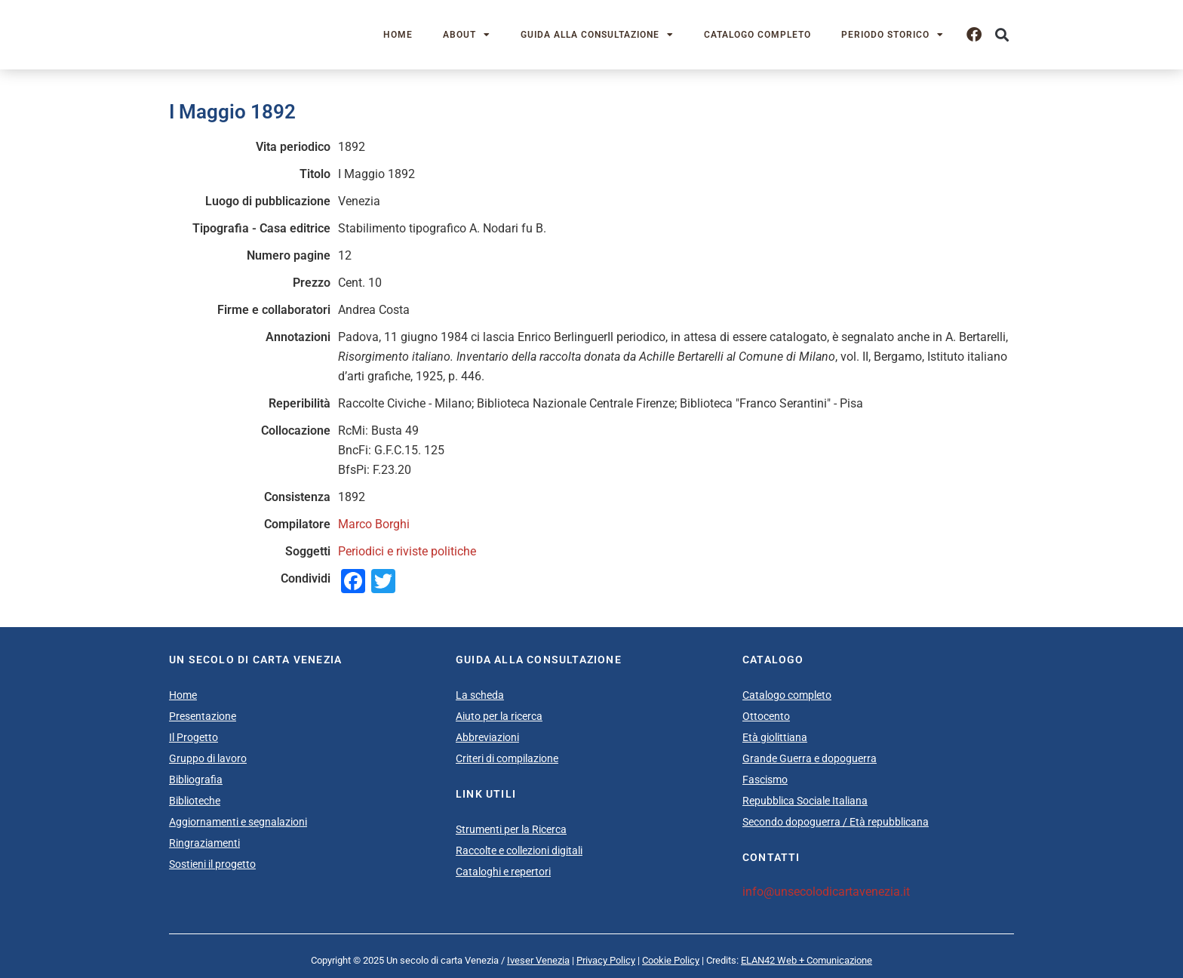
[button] (1001, 35)
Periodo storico (892, 35)
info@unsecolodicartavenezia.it (826, 891)
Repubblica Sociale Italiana (805, 801)
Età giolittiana (774, 737)
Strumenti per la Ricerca (511, 829)
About (466, 35)
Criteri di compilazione (507, 758)
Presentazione (202, 716)
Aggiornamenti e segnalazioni (238, 822)
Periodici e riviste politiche (407, 551)
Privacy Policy (605, 960)
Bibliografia (196, 779)
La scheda (480, 695)
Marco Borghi (374, 524)
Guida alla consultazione (597, 35)
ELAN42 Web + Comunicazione (806, 960)
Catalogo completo (757, 34)
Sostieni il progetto (212, 864)
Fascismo (765, 779)
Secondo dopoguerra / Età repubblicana (835, 822)
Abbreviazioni (487, 737)
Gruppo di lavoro (208, 758)
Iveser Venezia (538, 960)
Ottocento (766, 716)
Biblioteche (194, 801)
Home (398, 34)
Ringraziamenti (204, 843)
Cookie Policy (670, 960)
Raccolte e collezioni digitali (519, 850)
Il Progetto (193, 737)
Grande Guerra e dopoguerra (809, 758)
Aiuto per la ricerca (499, 716)
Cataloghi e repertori (503, 872)
